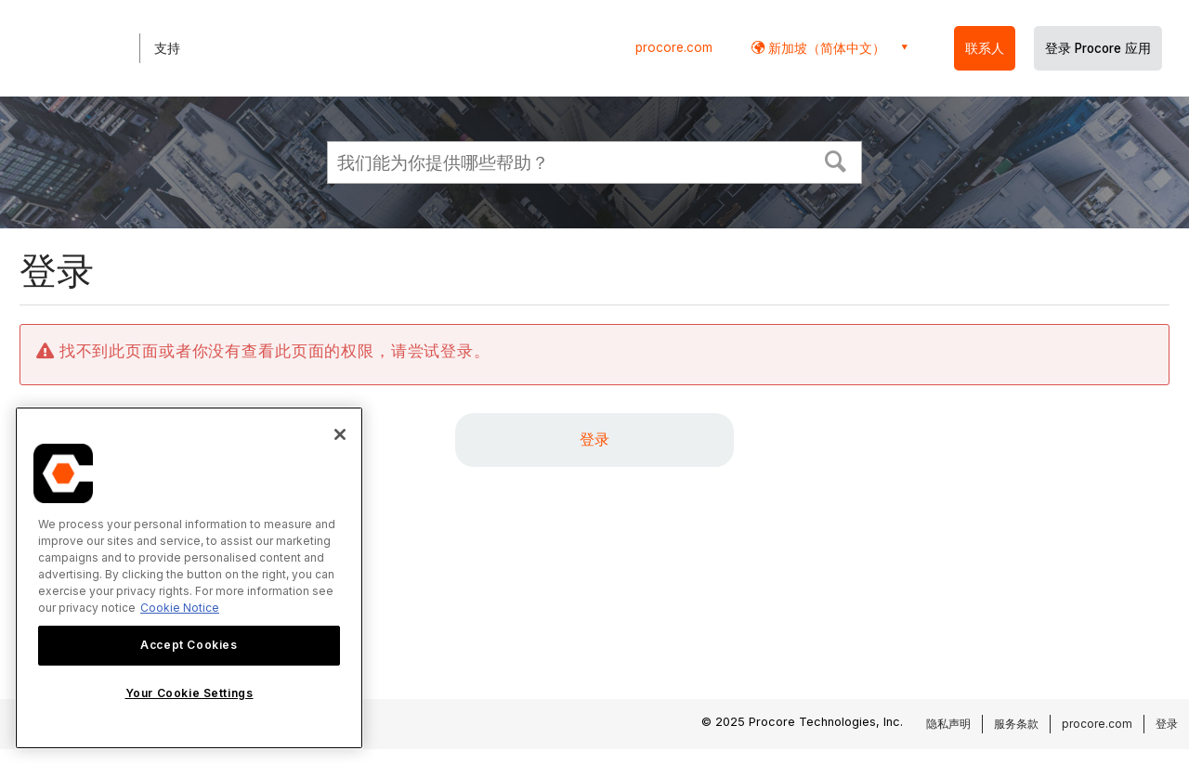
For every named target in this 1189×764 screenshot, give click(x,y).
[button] (836, 160)
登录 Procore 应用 (1098, 48)
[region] (189, 578)
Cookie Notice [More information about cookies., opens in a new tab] (179, 608)
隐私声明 (948, 724)
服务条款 (1016, 724)
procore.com (673, 47)
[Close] (340, 434)
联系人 (984, 48)
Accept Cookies (188, 645)
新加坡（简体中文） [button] (824, 48)
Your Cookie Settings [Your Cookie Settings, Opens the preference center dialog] (189, 693)
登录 (594, 439)
